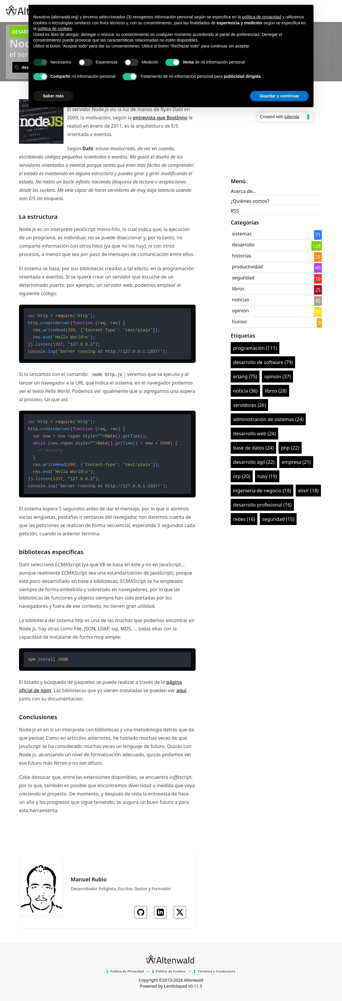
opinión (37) (277, 376)
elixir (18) (308, 490)
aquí (181, 690)
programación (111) (255, 348)
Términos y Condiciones (216, 971)
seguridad (243, 277)
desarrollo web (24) (254, 433)
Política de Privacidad (127, 971)
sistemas (241, 233)
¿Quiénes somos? (250, 201)
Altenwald (193, 980)
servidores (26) (249, 405)
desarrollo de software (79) (263, 362)
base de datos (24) (253, 448)
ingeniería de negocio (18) (262, 490)
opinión (240, 310)
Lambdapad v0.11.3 (183, 986)
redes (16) (244, 519)
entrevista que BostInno (160, 117)
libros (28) (276, 391)
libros (238, 288)
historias (241, 255)
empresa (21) (296, 462)
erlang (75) (245, 376)
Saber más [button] (53, 96)
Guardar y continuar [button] (279, 96)
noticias (240, 299)
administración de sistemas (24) (268, 419)
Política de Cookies (171, 971)
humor (239, 321)
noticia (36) (245, 391)
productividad (247, 266)
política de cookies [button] (55, 28)
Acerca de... (243, 191)
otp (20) (241, 476)
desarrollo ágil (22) (253, 462)
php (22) (290, 448)
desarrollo (243, 244)
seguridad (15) (278, 519)
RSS (235, 211)
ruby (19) (267, 476)
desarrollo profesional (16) (262, 505)
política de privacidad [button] (261, 17)
